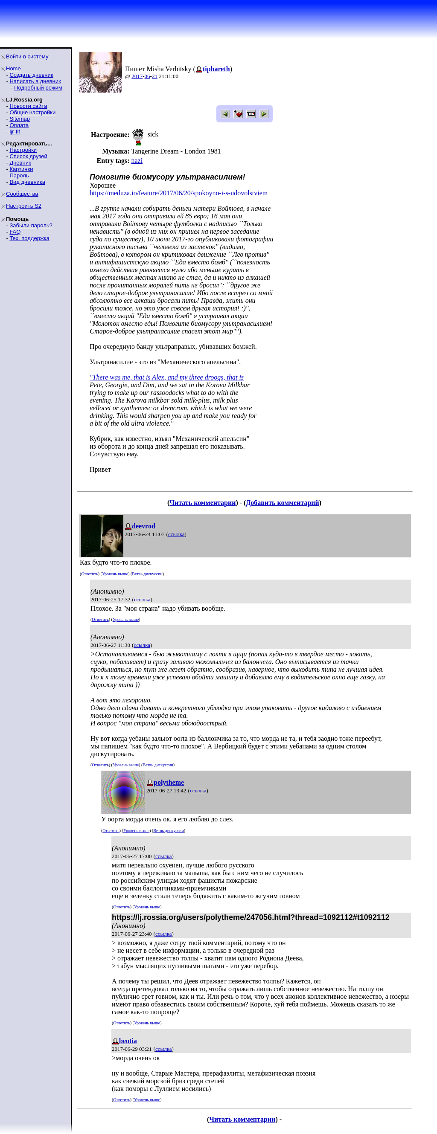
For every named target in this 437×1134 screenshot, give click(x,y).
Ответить (89, 573)
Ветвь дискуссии (147, 573)
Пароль (19, 175)
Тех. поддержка (29, 238)
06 (147, 76)
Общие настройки (32, 112)
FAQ (14, 232)
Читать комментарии (202, 502)
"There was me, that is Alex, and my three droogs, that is (167, 377)
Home (13, 68)
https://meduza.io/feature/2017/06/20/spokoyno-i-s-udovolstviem (179, 193)
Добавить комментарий (282, 502)
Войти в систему (27, 56)
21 (154, 76)
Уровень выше (115, 573)
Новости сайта (28, 106)
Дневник (20, 163)
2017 (137, 76)
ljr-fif (14, 131)
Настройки (23, 150)
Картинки (21, 169)
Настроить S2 (23, 206)
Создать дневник (31, 75)
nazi (137, 160)
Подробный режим (38, 87)
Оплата (19, 125)
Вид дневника (27, 182)
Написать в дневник (35, 81)
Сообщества (22, 194)
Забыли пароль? (30, 225)
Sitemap (19, 119)
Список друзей (28, 156)
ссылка (176, 534)
